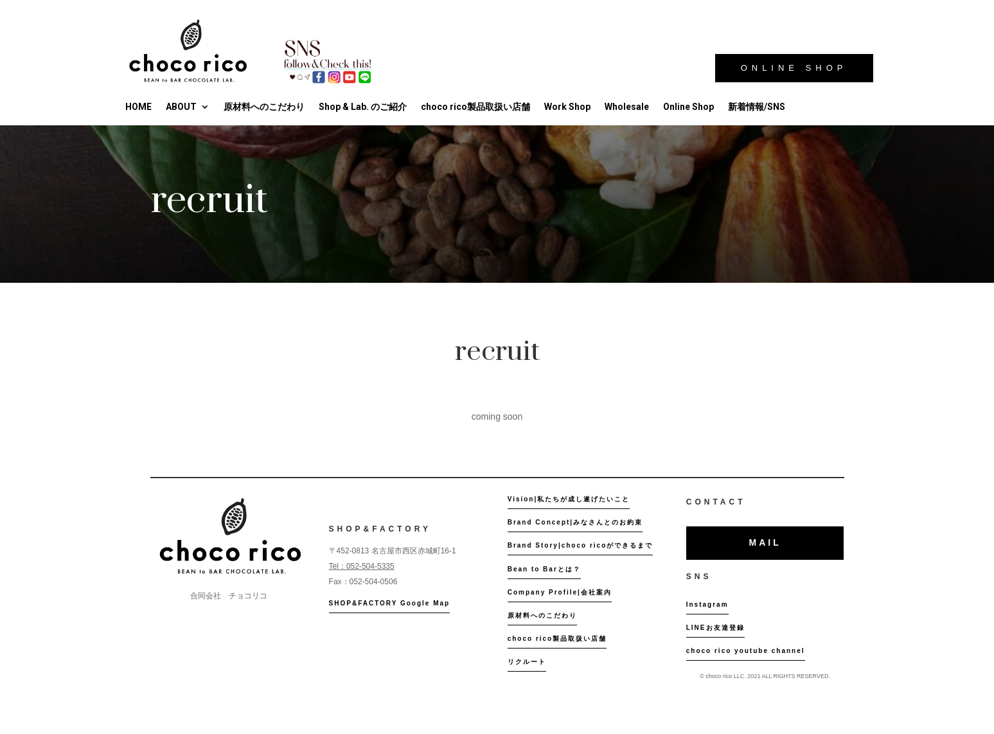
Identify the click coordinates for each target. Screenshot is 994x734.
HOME (138, 107)
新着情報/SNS (756, 107)
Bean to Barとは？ (544, 569)
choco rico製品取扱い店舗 (475, 107)
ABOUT (181, 107)
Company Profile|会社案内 (560, 592)
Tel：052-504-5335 (362, 566)
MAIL (765, 542)
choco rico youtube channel (745, 650)
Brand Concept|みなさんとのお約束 (575, 522)
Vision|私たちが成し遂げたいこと (569, 499)
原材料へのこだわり (264, 107)
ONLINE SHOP (794, 68)
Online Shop (688, 107)
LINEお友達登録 (715, 627)
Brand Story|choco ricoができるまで (580, 545)
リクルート (527, 661)
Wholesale (627, 107)
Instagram (707, 604)
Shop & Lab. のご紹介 (363, 107)
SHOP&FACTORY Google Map (389, 603)
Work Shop (567, 107)
